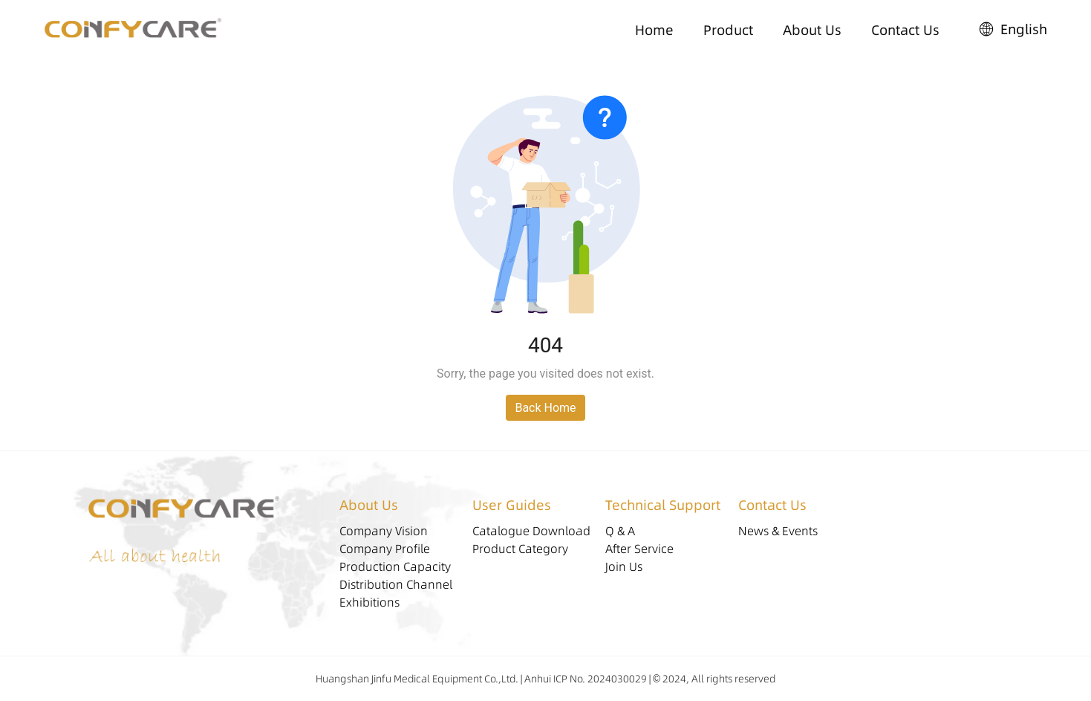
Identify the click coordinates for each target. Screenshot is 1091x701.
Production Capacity (395, 566)
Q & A (620, 531)
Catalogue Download (531, 531)
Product (728, 30)
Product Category (520, 548)
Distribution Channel (395, 584)
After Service (639, 548)
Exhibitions (369, 602)
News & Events (778, 531)
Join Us (623, 566)
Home (654, 30)
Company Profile (384, 548)
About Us (812, 30)
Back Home (545, 408)
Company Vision (383, 531)
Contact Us (905, 30)
